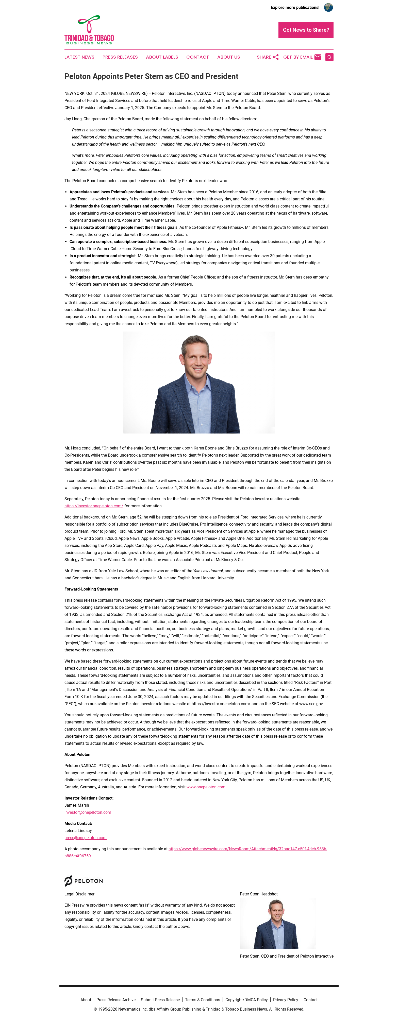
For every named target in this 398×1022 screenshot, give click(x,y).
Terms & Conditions (202, 999)
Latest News (79, 57)
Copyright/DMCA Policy (246, 999)
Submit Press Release (160, 999)
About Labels (162, 57)
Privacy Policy (285, 999)
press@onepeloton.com (85, 837)
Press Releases (120, 57)
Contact (197, 57)
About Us (228, 57)
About (85, 999)
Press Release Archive (116, 999)
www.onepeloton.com (206, 787)
